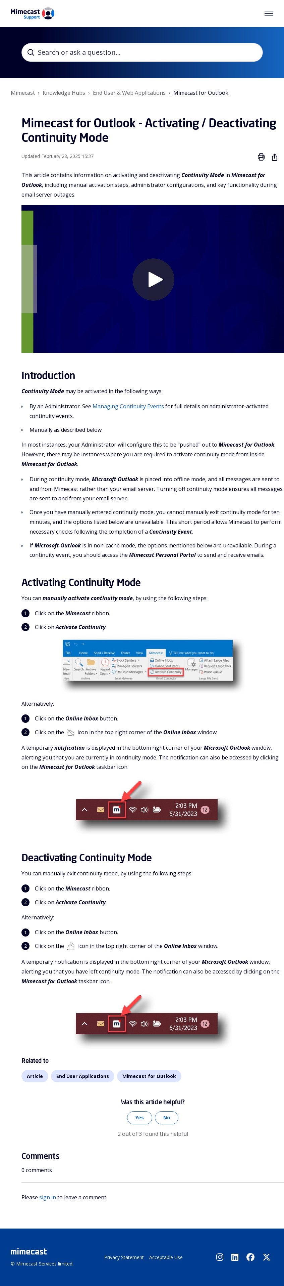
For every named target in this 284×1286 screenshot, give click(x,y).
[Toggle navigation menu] (269, 13)
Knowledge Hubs (64, 92)
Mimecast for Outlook (200, 92)
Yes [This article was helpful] (139, 1118)
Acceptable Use (166, 1257)
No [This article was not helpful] (166, 1118)
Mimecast (23, 92)
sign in (47, 1197)
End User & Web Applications (129, 92)
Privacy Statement (124, 1257)
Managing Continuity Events (128, 406)
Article (35, 1076)
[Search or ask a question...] (142, 52)
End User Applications (82, 1076)
